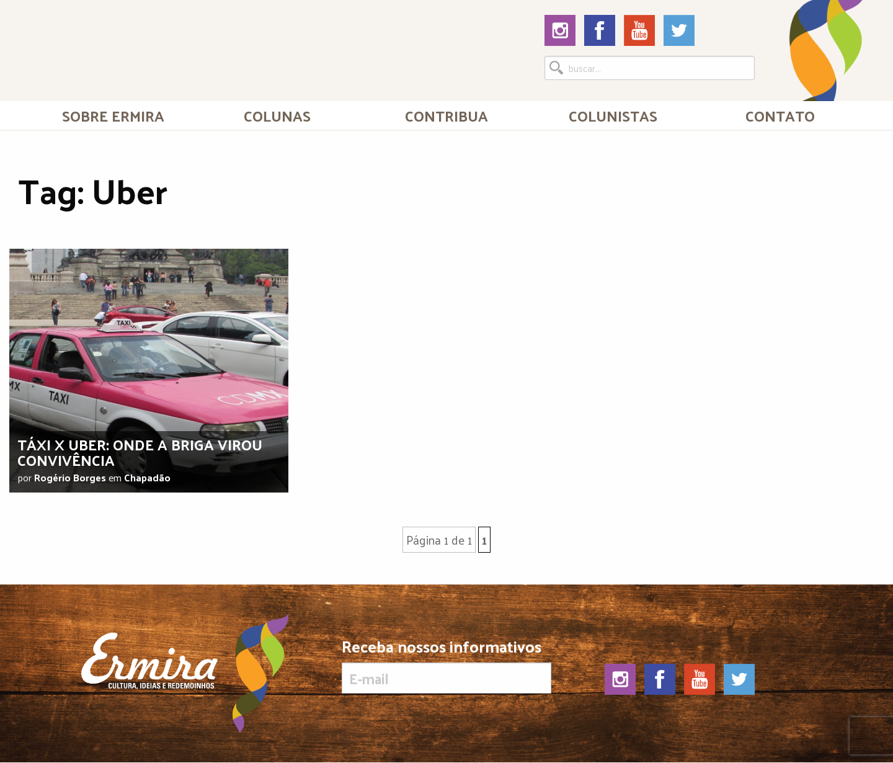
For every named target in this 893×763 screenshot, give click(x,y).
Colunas (277, 115)
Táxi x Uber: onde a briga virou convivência (139, 452)
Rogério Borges (70, 477)
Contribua (446, 115)
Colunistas (613, 115)
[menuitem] (113, 115)
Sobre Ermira (113, 115)
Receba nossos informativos (446, 666)
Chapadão (147, 477)
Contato (780, 115)
